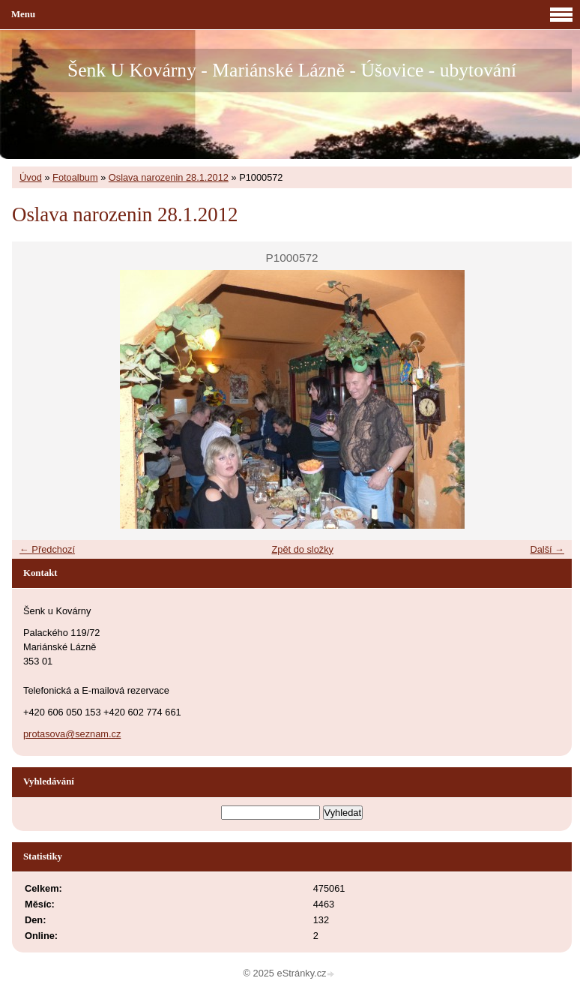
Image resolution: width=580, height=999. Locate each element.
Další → (547, 549)
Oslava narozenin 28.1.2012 (169, 177)
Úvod (30, 177)
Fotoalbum (74, 177)
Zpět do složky (302, 549)
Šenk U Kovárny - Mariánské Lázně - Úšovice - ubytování (291, 70)
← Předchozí (47, 549)
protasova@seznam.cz (72, 734)
